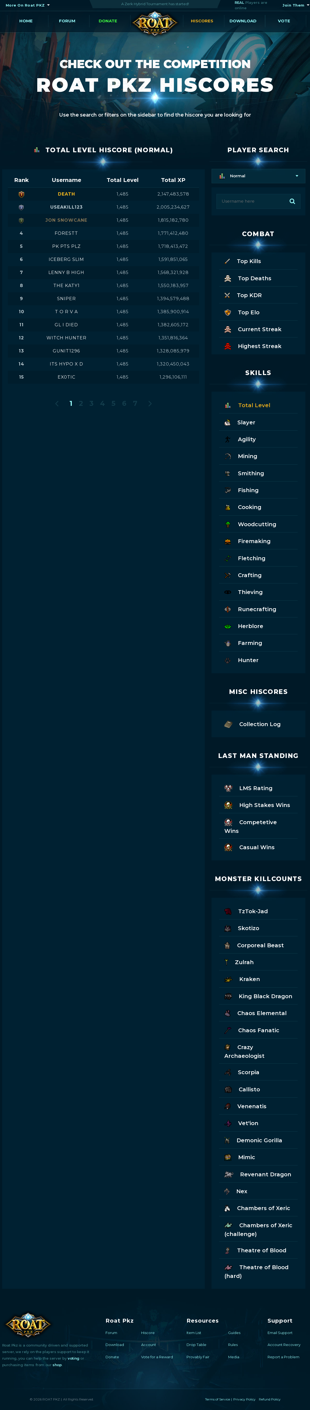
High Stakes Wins (257, 805)
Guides (234, 1332)
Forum (67, 20)
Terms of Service (217, 1399)
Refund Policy (270, 1399)
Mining (240, 456)
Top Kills (242, 261)
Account (148, 1344)
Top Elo (241, 312)
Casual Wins (249, 847)
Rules (233, 1344)
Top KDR (243, 295)
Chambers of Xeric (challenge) (258, 1229)
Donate (108, 20)
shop (56, 1365)
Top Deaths (247, 278)
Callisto (242, 1089)
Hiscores (202, 20)
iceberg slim (66, 259)
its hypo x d (66, 364)
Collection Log (252, 724)
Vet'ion (241, 1123)
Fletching (244, 558)
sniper (66, 298)
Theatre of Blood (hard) (256, 1271)
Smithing (244, 473)
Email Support (280, 1332)
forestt (66, 233)
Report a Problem (283, 1357)
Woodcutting (250, 524)
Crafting (243, 575)
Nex (235, 1191)
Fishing (241, 490)
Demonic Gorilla (253, 1140)
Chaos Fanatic (251, 1030)
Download (243, 20)
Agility (240, 439)
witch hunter (66, 337)
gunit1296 (66, 351)
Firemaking (247, 541)
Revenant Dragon (257, 1174)
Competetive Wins (250, 826)
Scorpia (241, 1072)
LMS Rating (248, 788)
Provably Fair (198, 1357)
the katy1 (66, 285)
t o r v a (66, 311)
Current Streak (252, 329)
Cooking (242, 507)
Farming (243, 643)
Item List (194, 1332)
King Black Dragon (258, 996)
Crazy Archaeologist (244, 1051)
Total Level (247, 405)
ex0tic (66, 377)
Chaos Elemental (255, 1013)
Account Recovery (284, 1344)
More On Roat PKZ (25, 5)
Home (26, 20)
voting (73, 1358)
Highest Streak (252, 346)
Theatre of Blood (255, 1250)
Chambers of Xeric (257, 1208)
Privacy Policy (244, 1399)
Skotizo (241, 928)
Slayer (239, 422)
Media (233, 1357)
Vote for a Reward (157, 1357)
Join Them (294, 5)
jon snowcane (66, 220)
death (66, 194)
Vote (284, 20)
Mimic (239, 1157)
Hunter (241, 660)
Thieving (243, 592)
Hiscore (148, 1332)
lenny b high (66, 272)
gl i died (66, 324)
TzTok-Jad (246, 911)
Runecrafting (250, 609)
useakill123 (66, 207)
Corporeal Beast (254, 945)
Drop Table (196, 1344)
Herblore (243, 626)
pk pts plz (66, 246)
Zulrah (239, 962)
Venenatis (245, 1106)
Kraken (242, 979)
